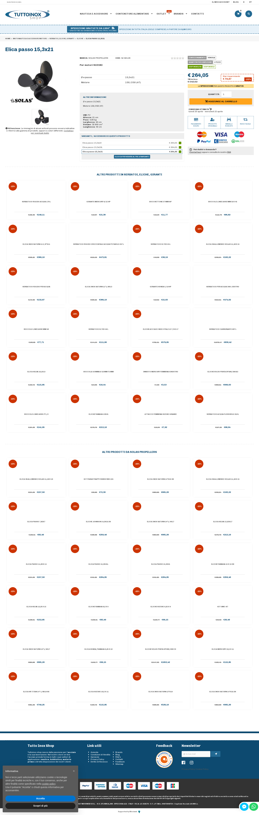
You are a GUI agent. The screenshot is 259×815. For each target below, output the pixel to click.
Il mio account (221, 2)
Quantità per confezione (200, 62)
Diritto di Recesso (99, 762)
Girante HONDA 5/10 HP (160, 287)
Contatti (197, 13)
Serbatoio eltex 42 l (98, 329)
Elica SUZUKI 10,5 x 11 (98, 692)
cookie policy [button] (48, 783)
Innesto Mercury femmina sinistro (160, 372)
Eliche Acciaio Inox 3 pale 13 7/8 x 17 (160, 329)
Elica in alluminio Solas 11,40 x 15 (222, 244)
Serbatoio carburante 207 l (222, 329)
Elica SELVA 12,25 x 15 (36, 607)
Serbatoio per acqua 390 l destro (222, 287)
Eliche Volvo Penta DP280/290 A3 (222, 372)
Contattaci (195, 152)
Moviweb (135, 812)
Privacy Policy (97, 759)
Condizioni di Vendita (100, 754)
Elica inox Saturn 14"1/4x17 (160, 522)
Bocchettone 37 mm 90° (160, 202)
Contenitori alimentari (134, 13)
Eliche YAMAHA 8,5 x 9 (98, 607)
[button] (74, 771)
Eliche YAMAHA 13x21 (98, 414)
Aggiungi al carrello (221, 101)
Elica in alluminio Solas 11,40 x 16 (36, 479)
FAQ (229, 152)
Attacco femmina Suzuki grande (161, 414)
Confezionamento (197, 58)
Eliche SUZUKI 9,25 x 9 (160, 607)
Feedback (120, 762)
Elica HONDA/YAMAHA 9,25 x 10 (98, 649)
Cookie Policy (202, 769)
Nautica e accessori (96, 13)
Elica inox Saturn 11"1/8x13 (98, 287)
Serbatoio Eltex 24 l (161, 244)
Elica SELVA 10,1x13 (36, 372)
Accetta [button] (40, 798)
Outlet (163, 13)
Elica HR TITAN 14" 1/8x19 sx (36, 692)
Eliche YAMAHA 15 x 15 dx (222, 564)
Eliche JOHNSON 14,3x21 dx (98, 522)
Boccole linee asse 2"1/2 (36, 414)
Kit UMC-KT (222, 607)
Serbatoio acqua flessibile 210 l (223, 414)
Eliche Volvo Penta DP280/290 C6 (160, 649)
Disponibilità (195, 67)
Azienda (94, 752)
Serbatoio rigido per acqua (36, 287)
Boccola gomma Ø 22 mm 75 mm (98, 372)
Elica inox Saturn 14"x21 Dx (222, 692)
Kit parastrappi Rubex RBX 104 (98, 479)
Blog (236, 2)
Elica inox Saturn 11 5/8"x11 (36, 244)
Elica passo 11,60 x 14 (36, 564)
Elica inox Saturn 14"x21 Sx (160, 479)
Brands (180, 13)
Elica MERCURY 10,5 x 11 (223, 649)
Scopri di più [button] (40, 805)
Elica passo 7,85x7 (36, 522)
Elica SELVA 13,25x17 (222, 522)
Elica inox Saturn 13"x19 (160, 692)
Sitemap (119, 764)
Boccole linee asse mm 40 (36, 329)
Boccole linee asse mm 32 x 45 (222, 202)
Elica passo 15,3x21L (98, 564)
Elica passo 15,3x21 (160, 564)
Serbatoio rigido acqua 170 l (36, 202)
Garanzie (95, 757)
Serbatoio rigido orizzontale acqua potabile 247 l (98, 244)
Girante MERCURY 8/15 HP (98, 202)
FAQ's (118, 757)
